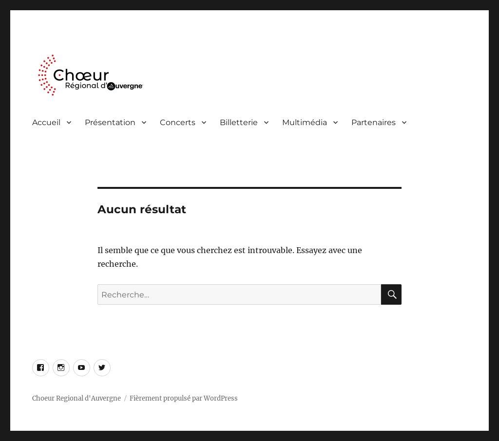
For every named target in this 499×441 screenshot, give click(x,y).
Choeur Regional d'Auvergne (76, 398)
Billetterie (239, 122)
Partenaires (373, 122)
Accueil (46, 122)
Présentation (110, 122)
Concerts (177, 122)
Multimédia (304, 122)
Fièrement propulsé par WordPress (184, 398)
